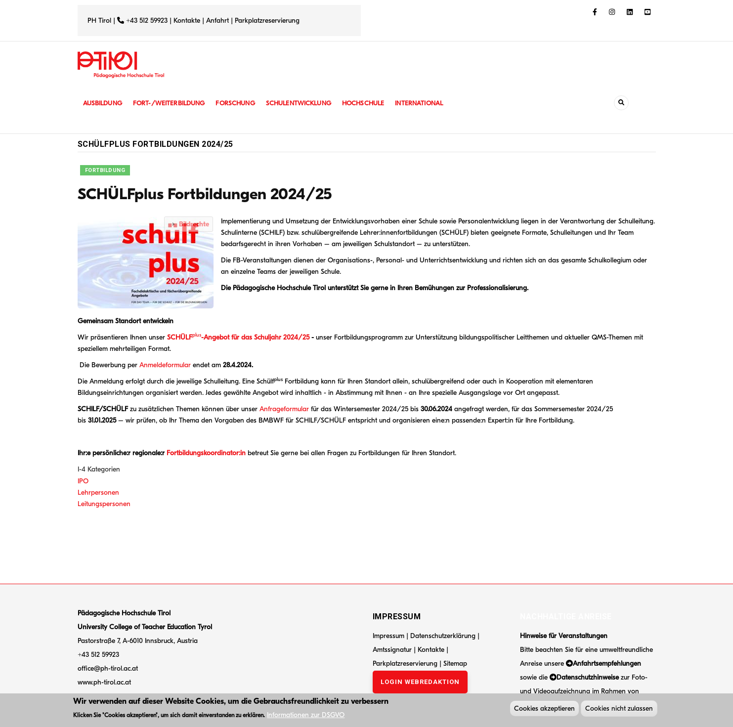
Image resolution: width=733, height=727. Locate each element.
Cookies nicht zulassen (619, 709)
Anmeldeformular (165, 365)
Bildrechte (194, 224)
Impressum (388, 636)
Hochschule (374, 103)
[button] (148, 262)
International (432, 103)
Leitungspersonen (104, 504)
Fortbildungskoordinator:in (205, 453)
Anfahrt (218, 20)
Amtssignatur (393, 649)
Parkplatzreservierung (267, 20)
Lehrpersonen (98, 492)
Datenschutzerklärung (442, 636)
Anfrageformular (284, 409)
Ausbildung (103, 103)
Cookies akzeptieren (544, 709)
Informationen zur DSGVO (306, 716)
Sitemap (455, 663)
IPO (83, 481)
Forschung (241, 103)
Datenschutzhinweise (588, 677)
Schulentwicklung (307, 103)
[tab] (189, 224)
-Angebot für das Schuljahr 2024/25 (255, 337)
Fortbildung (105, 170)
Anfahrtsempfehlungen (607, 663)
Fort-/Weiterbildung (173, 103)
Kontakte (186, 20)
